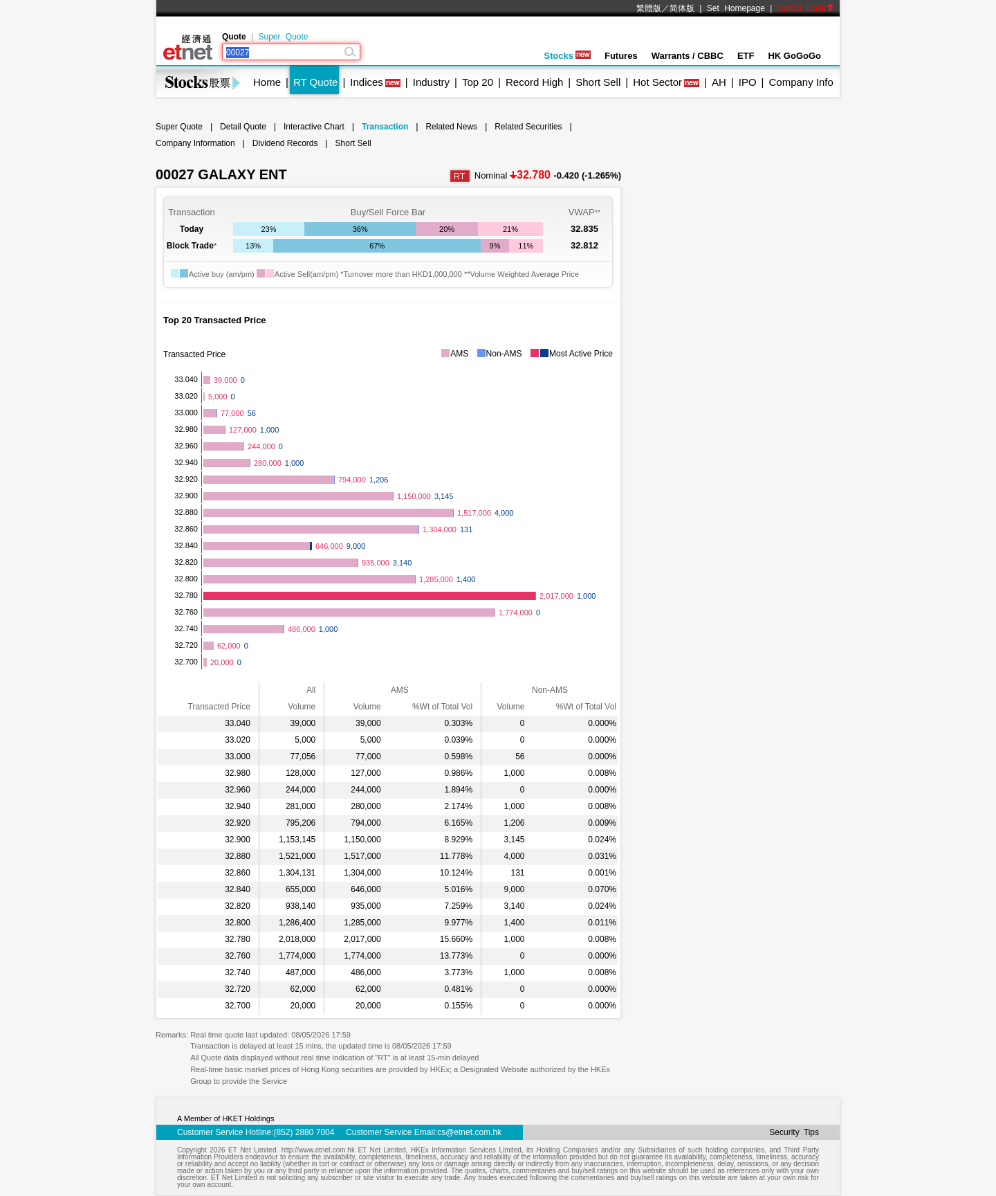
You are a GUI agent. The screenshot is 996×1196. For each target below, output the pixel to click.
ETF (746, 56)
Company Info (800, 82)
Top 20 (477, 82)
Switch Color (805, 8)
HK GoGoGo (794, 56)
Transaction (385, 127)
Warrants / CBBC (687, 56)
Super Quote (283, 37)
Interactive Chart (314, 127)
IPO (748, 82)
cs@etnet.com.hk (469, 1132)
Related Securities (528, 127)
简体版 (682, 8)
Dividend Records (285, 143)
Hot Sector (657, 82)
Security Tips (794, 1132)
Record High (534, 82)
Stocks (567, 56)
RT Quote (315, 82)
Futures (621, 56)
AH (719, 82)
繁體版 (648, 8)
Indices (366, 82)
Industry (431, 82)
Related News (451, 127)
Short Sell (597, 82)
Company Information (195, 143)
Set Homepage (736, 8)
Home (267, 82)
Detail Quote (243, 127)
